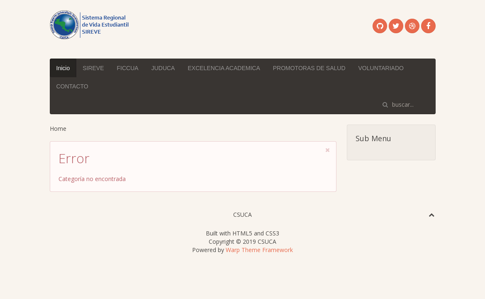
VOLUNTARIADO (381, 68)
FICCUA (128, 68)
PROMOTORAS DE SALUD (309, 68)
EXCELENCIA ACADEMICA (224, 68)
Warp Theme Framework (259, 250)
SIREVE (93, 68)
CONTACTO (72, 86)
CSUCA (242, 214)
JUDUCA (163, 68)
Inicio (63, 68)
